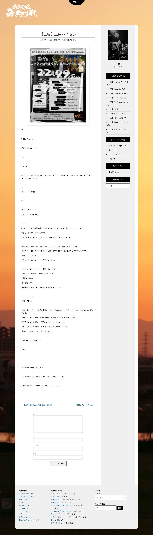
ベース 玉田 (113, 154)
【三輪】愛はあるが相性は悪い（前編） (37, 405)
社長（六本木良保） (116, 146)
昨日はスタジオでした (85, 405)
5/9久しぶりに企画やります (29, 520)
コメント (36, 414)
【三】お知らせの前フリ (118, 118)
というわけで (24, 511)
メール (35, 448)
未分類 (50, 40)
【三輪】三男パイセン (58, 34)
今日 (20, 514)
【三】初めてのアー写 (117, 114)
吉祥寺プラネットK (58, 517)
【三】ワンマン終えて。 (118, 98)
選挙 (52, 514)
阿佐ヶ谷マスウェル (26, 497)
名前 (34, 440)
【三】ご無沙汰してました (118, 93)
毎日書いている (24, 505)
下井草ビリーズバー (26, 494)
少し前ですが (24, 508)
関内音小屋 (55, 499)
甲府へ (21, 502)
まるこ (111, 150)
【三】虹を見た (114, 109)
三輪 (74, 40)
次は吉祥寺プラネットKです (61, 505)
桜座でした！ (24, 499)
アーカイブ (99, 494)
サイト (35, 457)
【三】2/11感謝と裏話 (117, 89)
